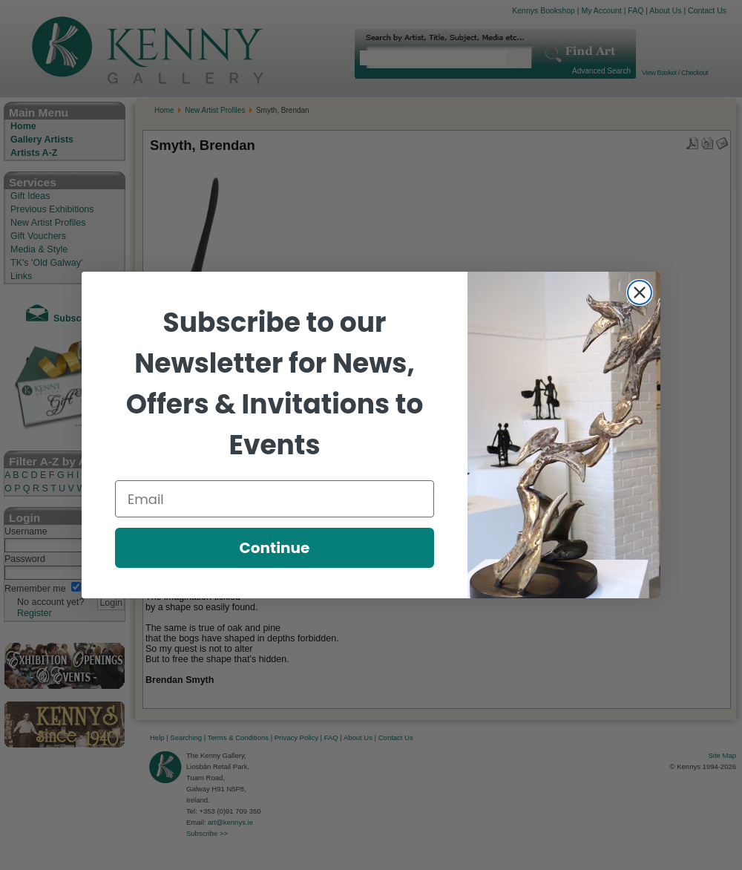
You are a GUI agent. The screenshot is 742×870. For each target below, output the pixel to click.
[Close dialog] (639, 292)
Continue (275, 547)
